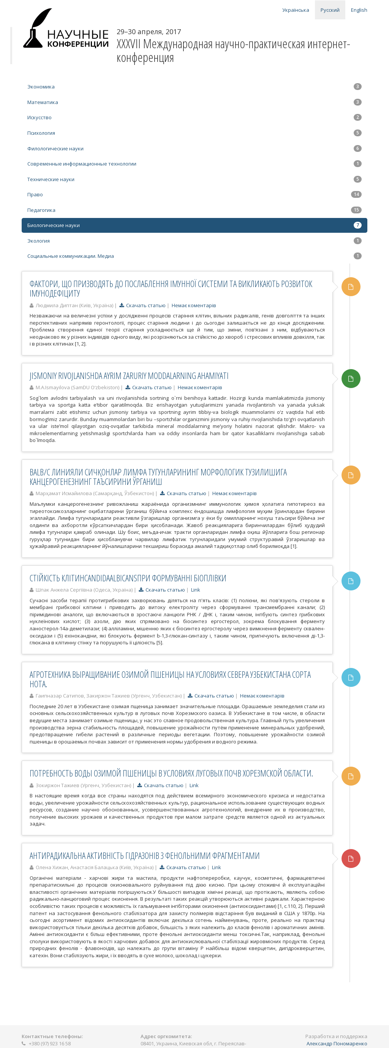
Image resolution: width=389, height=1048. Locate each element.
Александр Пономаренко (337, 1043)
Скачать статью (142, 305)
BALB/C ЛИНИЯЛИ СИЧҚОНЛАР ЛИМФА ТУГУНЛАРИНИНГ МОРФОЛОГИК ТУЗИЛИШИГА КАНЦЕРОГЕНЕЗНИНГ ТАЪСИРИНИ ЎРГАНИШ (158, 477)
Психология (194, 132)
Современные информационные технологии (194, 163)
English (359, 9)
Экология (194, 240)
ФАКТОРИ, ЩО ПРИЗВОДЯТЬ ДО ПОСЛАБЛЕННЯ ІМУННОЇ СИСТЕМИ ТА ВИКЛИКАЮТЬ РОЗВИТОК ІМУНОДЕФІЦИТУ (171, 288)
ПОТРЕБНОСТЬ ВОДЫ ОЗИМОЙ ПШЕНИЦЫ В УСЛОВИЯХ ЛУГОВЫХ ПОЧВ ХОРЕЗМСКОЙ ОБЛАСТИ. (171, 773)
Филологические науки (194, 148)
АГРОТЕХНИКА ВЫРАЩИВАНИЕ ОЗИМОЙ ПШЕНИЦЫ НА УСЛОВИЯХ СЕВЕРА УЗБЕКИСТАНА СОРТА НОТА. (170, 679)
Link (195, 589)
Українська (295, 9)
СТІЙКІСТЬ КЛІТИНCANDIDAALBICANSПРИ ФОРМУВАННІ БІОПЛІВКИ (128, 578)
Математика (194, 102)
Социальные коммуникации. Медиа (194, 256)
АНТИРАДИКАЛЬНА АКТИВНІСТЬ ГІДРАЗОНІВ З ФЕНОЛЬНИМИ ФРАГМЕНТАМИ (145, 855)
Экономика (194, 86)
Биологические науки (194, 225)
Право (194, 194)
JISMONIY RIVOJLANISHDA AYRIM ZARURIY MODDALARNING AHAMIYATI (129, 375)
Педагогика (194, 210)
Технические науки (194, 179)
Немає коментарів (194, 305)
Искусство (194, 117)
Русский (330, 9)
